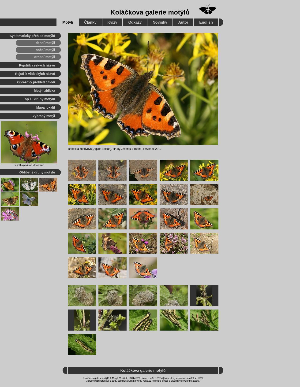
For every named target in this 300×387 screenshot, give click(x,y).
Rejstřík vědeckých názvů (35, 74)
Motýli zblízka (44, 90)
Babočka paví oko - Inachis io (29, 165)
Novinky (160, 22)
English (206, 22)
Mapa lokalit (45, 107)
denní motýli (45, 43)
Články (90, 22)
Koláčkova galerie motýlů (150, 12)
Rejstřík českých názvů (37, 65)
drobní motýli (44, 57)
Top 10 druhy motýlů (39, 99)
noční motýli (45, 50)
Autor (183, 22)
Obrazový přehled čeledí (36, 82)
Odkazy (135, 22)
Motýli (67, 22)
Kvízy (112, 22)
